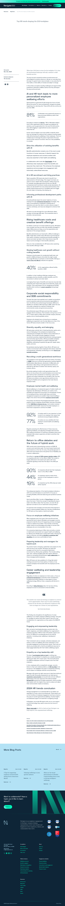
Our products (23, 850)
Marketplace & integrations (25, 865)
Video (21, 889)
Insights (22, 887)
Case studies (23, 885)
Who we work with (24, 848)
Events (21, 893)
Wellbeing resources (24, 861)
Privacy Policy (58, 903)
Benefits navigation (24, 863)
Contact (49, 5)
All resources (23, 881)
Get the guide (45, 1)
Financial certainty (43, 863)
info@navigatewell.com (8, 849)
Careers (40, 848)
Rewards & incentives (24, 867)
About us (38, 5)
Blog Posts (12, 11)
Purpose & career (42, 869)
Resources (6, 11)
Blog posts (22, 883)
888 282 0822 (6, 848)
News (21, 891)
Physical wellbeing (42, 861)
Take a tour (22, 852)
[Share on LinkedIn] (7, 84)
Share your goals (31, 708)
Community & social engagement (46, 865)
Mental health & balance (44, 867)
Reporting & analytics (24, 869)
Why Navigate (24, 5)
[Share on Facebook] (5, 84)
